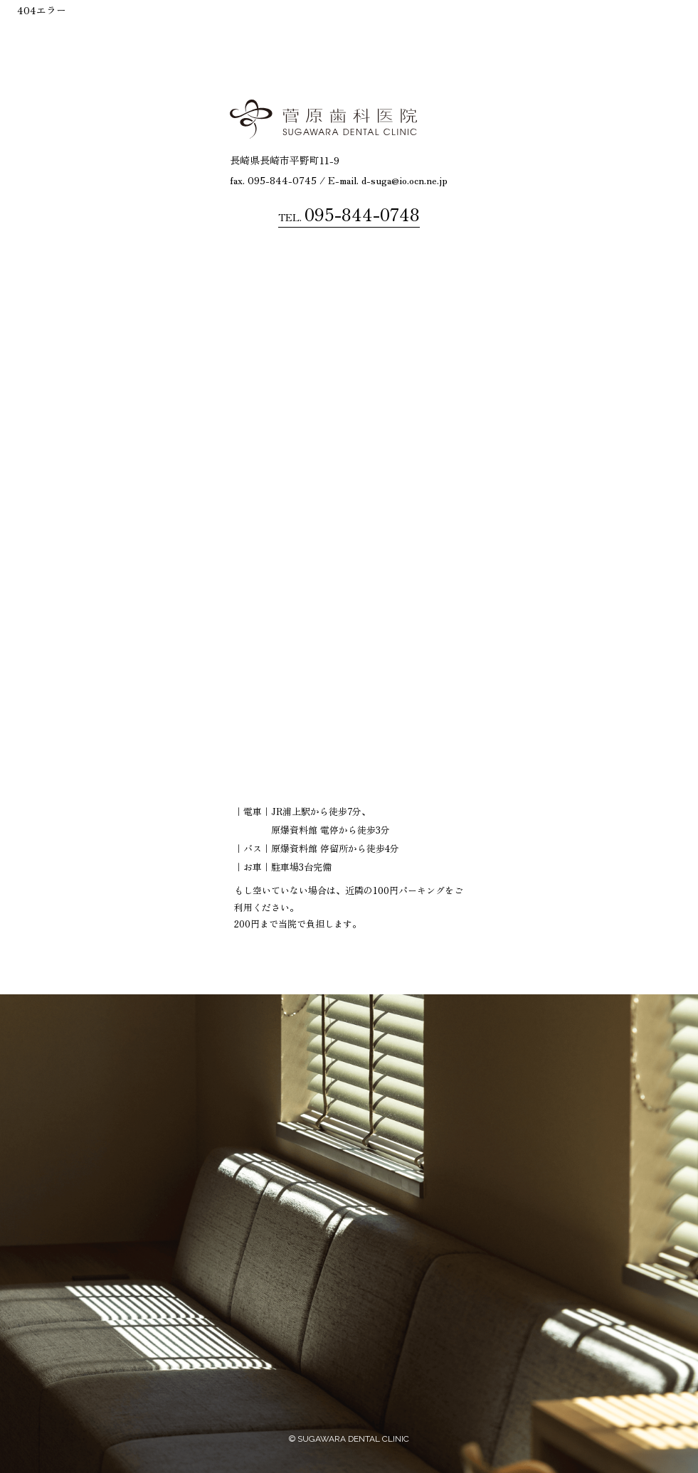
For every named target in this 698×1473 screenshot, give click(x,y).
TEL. (349, 213)
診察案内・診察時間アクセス (608, 28)
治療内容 (442, 28)
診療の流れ (502, 28)
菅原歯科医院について (356, 28)
